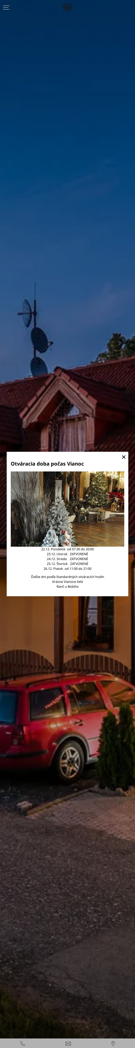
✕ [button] (123, 457)
